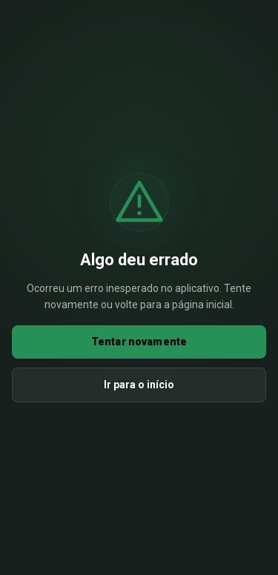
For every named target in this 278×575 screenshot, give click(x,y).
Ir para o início (139, 384)
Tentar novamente (139, 342)
